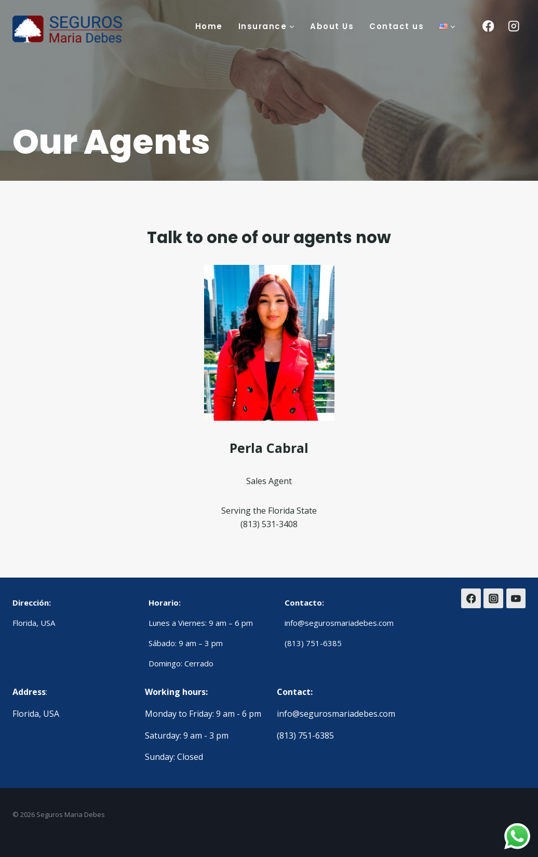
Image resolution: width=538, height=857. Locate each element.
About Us (332, 26)
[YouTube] (516, 598)
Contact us (396, 26)
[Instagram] (514, 26)
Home (209, 26)
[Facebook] (488, 26)
